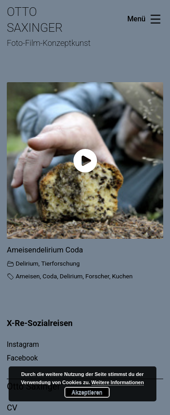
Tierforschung (60, 263)
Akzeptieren (87, 392)
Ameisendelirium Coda (45, 249)
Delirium (26, 263)
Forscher (97, 276)
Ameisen (27, 276)
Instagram (23, 344)
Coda (50, 276)
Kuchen (122, 276)
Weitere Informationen (118, 382)
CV (12, 407)
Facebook (22, 358)
